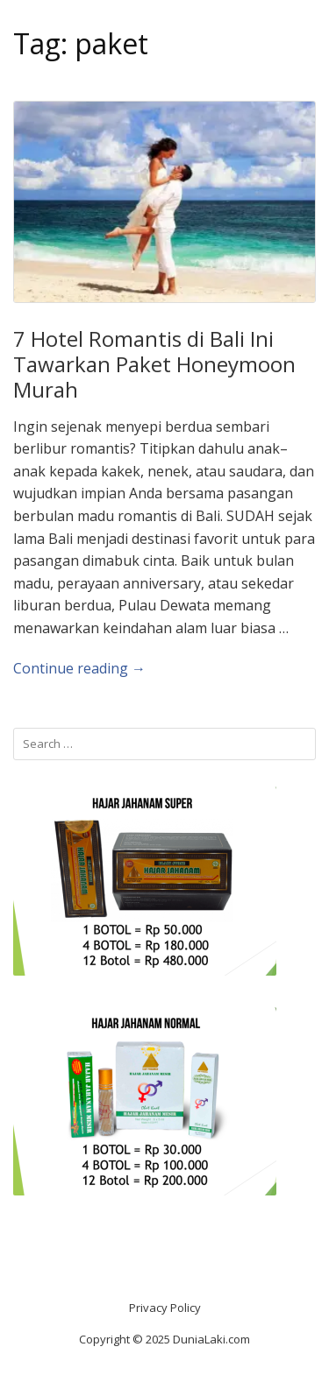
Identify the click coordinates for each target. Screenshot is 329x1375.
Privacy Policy (165, 1307)
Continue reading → (79, 668)
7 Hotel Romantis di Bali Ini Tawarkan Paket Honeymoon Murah (154, 364)
